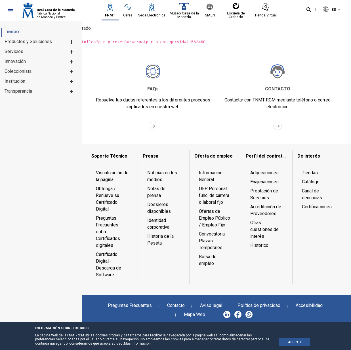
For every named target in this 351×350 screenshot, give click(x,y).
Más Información (137, 343)
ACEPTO (294, 342)
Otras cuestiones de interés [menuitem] (264, 229)
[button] (71, 42)
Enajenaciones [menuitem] (264, 181)
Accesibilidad (309, 305)
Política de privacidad (258, 305)
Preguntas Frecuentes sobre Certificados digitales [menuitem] (108, 231)
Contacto (176, 305)
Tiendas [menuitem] (310, 172)
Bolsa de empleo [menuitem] (208, 260)
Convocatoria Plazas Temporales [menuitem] (212, 240)
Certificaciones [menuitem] (317, 206)
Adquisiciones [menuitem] (264, 172)
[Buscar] (308, 10)
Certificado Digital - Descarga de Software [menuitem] (108, 264)
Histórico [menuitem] (259, 245)
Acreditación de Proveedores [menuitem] (265, 210)
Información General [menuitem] (210, 176)
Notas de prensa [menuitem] (156, 192)
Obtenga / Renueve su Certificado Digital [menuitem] (107, 199)
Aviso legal (211, 305)
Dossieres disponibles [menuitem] (159, 208)
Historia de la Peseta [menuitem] (160, 240)
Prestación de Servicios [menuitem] (264, 194)
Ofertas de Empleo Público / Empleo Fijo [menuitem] (214, 218)
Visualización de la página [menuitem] (112, 176)
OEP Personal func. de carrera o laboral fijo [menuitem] (214, 195)
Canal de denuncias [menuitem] (312, 194)
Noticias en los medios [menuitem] (162, 176)
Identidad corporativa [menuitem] (158, 224)
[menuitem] (13, 31)
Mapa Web (194, 314)
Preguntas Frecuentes (130, 305)
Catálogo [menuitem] (311, 181)
